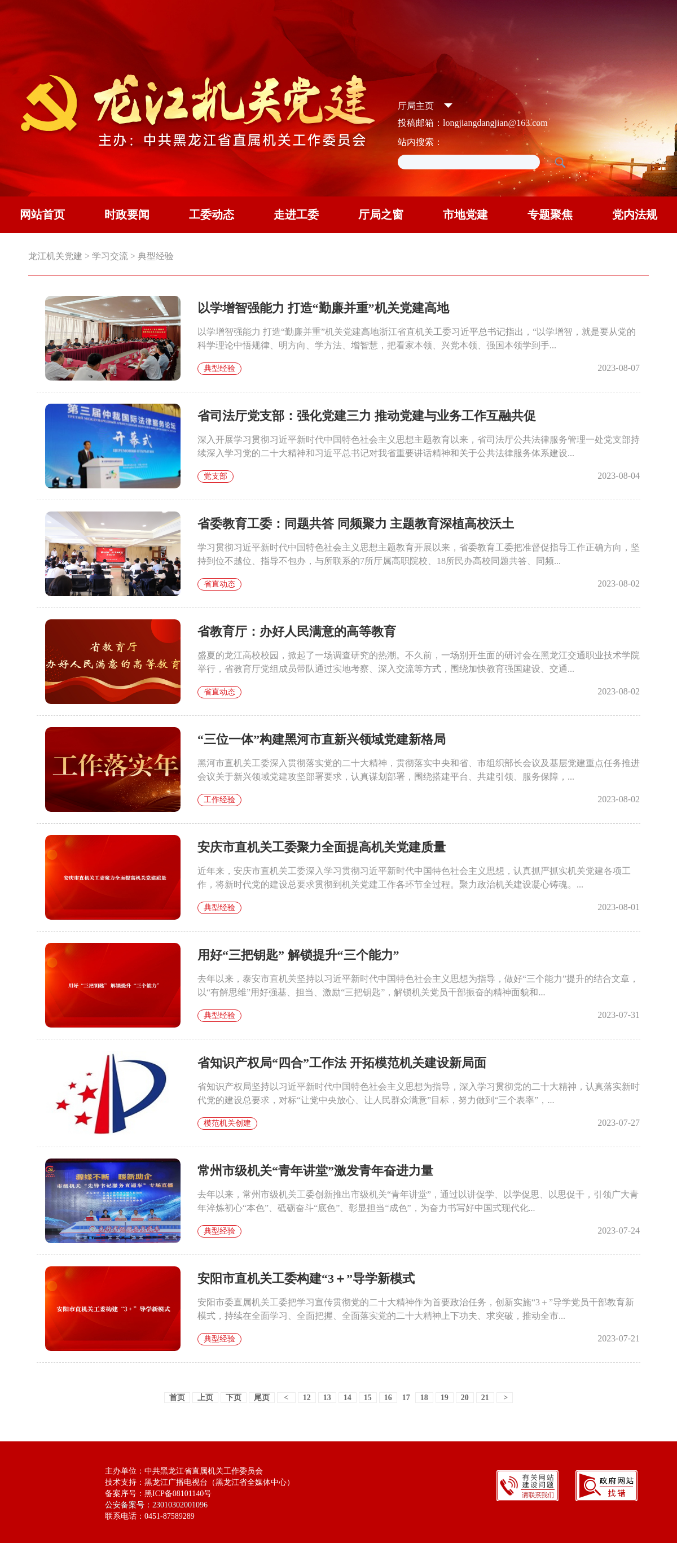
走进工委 (296, 214)
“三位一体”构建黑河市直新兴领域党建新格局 (321, 739)
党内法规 (634, 214)
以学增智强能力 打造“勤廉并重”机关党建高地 (323, 308)
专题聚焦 (550, 214)
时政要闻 (127, 214)
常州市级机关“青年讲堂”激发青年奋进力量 (315, 1171)
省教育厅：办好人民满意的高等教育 (296, 631)
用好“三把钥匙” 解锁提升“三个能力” (298, 955)
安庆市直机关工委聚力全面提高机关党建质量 (321, 847)
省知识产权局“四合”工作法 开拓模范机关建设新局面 (341, 1063)
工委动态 (211, 214)
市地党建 (465, 214)
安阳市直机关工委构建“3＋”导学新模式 (306, 1278)
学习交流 (110, 256)
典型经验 (156, 256)
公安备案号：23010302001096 (156, 1505)
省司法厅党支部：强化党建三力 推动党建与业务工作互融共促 (366, 416)
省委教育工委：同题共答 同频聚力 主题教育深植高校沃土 (355, 524)
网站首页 (42, 214)
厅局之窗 (380, 214)
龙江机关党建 (55, 256)
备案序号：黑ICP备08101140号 (158, 1493)
